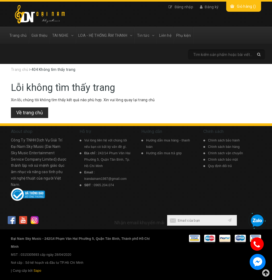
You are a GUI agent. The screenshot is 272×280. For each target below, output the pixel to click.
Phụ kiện (183, 35)
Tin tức (145, 35)
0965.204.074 (104, 185)
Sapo (37, 271)
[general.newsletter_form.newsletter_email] (195, 220)
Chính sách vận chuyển (225, 153)
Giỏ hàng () (246, 6)
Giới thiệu (39, 35)
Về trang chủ (29, 112)
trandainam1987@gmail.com (105, 179)
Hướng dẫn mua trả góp (164, 153)
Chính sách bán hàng (224, 147)
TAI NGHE (62, 35)
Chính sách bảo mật (223, 159)
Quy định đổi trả (220, 166)
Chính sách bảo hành (224, 140)
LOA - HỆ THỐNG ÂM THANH (105, 35)
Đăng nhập (180, 7)
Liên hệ (165, 35)
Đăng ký (209, 7)
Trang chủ (18, 35)
